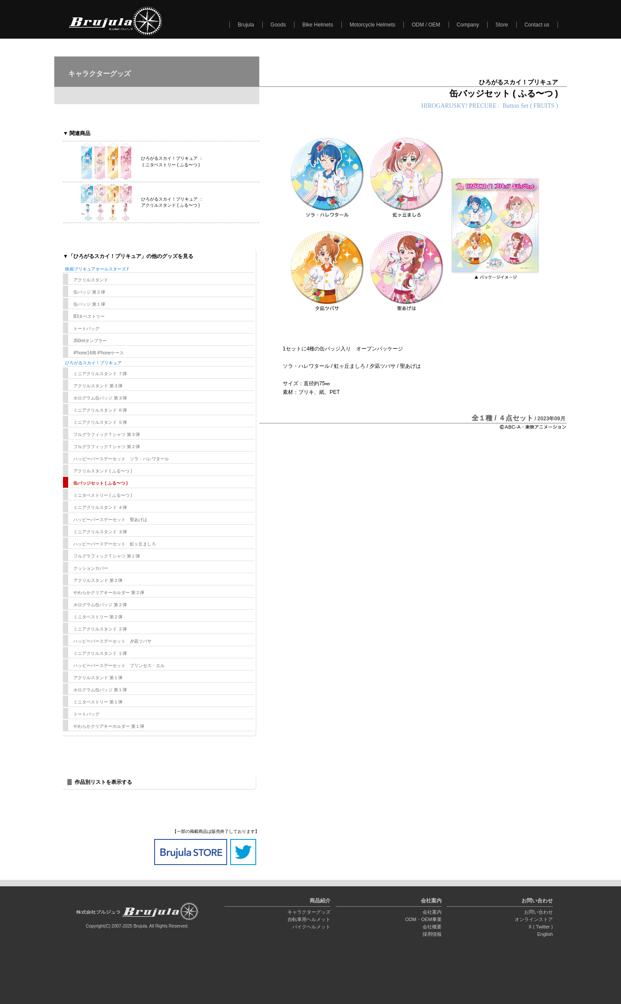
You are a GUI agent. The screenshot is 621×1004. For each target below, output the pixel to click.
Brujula (246, 25)
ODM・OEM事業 (423, 919)
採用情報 (432, 934)
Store (501, 25)
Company (468, 25)
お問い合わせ (538, 912)
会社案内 (432, 912)
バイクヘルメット (311, 926)
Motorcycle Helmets (372, 25)
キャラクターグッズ (308, 912)
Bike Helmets (317, 25)
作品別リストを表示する (103, 782)
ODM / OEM (426, 25)
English (545, 934)
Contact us (537, 25)
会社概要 (432, 926)
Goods (278, 25)
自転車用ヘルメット (308, 919)
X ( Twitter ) (541, 926)
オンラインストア (534, 919)
